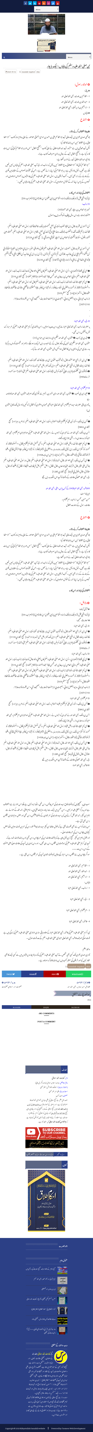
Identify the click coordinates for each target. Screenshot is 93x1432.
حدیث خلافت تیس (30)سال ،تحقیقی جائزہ (44, 1319)
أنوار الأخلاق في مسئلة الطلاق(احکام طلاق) (43, 1309)
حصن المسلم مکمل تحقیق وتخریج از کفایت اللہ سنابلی (41, 1299)
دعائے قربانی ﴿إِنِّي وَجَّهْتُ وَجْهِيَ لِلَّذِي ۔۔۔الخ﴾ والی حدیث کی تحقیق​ (41, 1330)
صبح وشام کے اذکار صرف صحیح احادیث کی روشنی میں (41, 1268)
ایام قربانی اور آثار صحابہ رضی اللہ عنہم (45, 1279)
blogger (16, 1007)
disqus (46, 1007)
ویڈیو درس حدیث (46, 1154)
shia (38, 71)
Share (32, 974)
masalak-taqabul (28, 71)
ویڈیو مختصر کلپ (32, 1154)
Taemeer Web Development (73, 1428)
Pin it (55, 974)
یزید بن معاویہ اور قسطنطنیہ (48, 1289)
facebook (75, 1007)
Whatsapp (77, 974)
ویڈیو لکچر (60, 1154)
